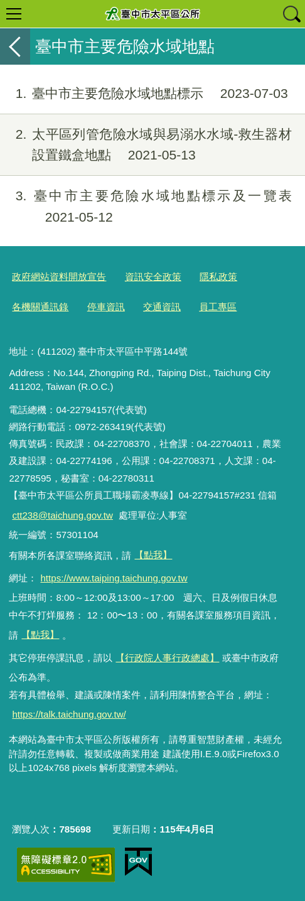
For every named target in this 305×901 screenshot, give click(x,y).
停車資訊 (106, 306)
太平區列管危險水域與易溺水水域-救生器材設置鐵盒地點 (146, 145)
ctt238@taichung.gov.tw (62, 515)
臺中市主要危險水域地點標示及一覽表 (146, 206)
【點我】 (40, 634)
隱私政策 (218, 276)
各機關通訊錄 (40, 306)
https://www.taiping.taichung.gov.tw (113, 578)
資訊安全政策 (153, 276)
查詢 (291, 14)
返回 (15, 46)
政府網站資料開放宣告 (59, 276)
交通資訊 (162, 306)
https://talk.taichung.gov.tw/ (69, 714)
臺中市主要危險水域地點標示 (144, 93)
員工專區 (218, 306)
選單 (14, 14)
